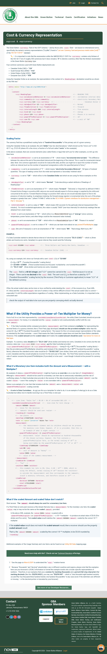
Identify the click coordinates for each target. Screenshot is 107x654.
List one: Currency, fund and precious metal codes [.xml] (78, 50)
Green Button (46, 17)
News (100, 17)
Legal (65, 650)
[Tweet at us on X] (7, 616)
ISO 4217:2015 (16, 53)
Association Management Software (13, 650)
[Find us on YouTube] (15, 616)
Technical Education (65, 553)
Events (69, 17)
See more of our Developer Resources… (53, 587)
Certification (79, 17)
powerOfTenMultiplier (85, 225)
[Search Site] (102, 3)
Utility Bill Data (70, 544)
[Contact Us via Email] (19, 616)
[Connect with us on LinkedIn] (11, 616)
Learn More (61, 620)
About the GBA (31, 17)
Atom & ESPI (29, 562)
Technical (59, 17)
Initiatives (91, 17)
